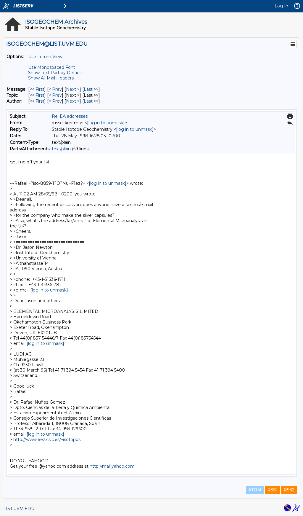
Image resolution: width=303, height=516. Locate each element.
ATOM (254, 490)
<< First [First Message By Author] (37, 101)
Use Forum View (45, 56)
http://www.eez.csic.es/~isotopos (46, 439)
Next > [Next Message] (73, 89)
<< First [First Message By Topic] (37, 95)
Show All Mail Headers (51, 78)
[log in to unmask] (106, 122)
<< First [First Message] (37, 89)
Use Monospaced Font (51, 67)
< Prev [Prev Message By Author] (55, 101)
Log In (281, 6)
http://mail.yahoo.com (112, 466)
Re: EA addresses (70, 116)
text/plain (61, 149)
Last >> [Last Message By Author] (91, 101)
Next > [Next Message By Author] (73, 101)
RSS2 (288, 490)
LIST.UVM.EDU (18, 508)
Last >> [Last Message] (91, 89)
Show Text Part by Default (55, 72)
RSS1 (272, 490)
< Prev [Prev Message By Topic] (55, 95)
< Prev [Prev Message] (55, 89)
